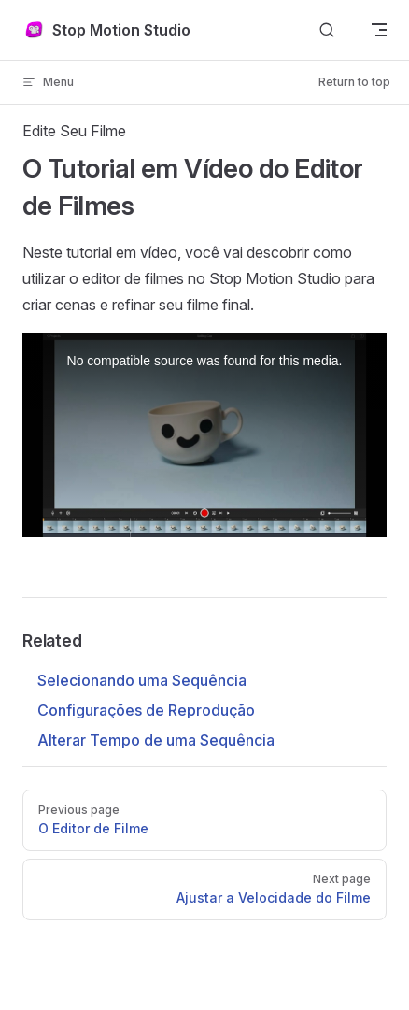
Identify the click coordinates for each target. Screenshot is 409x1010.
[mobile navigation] (379, 30)
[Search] (326, 30)
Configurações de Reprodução (146, 710)
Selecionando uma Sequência (142, 680)
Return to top (354, 82)
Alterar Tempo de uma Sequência (156, 740)
